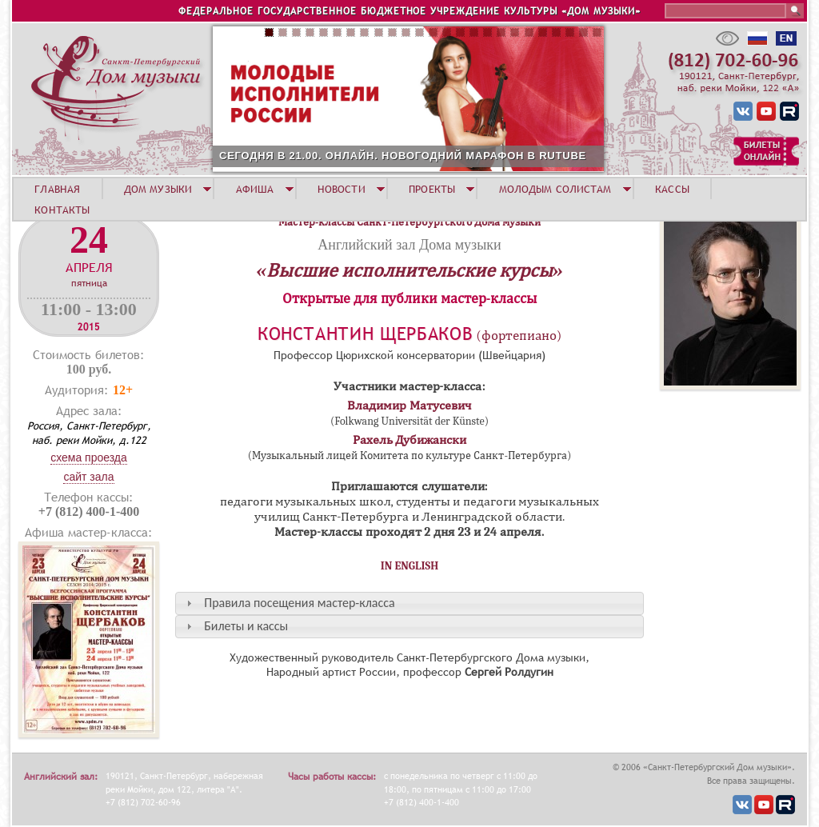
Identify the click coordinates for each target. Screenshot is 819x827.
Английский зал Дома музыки (409, 245)
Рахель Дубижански (410, 440)
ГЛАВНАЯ (57, 189)
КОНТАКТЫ (62, 209)
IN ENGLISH (410, 566)
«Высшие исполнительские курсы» (409, 270)
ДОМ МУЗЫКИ (158, 189)
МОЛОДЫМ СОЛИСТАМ (555, 189)
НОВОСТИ (342, 189)
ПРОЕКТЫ (432, 189)
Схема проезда (88, 457)
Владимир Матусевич (409, 405)
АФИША (255, 189)
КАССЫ (672, 189)
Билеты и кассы (246, 625)
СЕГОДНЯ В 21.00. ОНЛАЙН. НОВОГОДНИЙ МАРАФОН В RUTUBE (402, 156)
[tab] (409, 603)
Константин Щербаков (365, 334)
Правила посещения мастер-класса (299, 602)
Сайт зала (88, 476)
